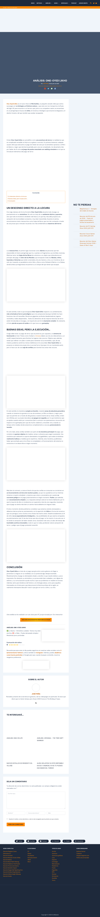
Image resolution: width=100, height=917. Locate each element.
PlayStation (31, 855)
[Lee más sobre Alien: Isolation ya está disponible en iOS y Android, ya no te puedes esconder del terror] (51, 752)
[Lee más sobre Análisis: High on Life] (21, 727)
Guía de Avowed (7, 855)
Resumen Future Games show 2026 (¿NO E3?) (87, 236)
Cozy (53, 857)
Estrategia (55, 861)
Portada (5, 7)
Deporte (54, 859)
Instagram (40, 653)
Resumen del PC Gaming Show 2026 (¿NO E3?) (88, 228)
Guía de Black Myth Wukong (11, 861)
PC (28, 851)
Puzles (57, 86)
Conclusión (12, 201)
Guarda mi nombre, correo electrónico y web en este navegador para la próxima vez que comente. (34, 818)
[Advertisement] (50, 20)
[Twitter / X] (36, 703)
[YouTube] (96, 3)
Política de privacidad (82, 857)
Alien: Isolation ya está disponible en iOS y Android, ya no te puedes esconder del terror (51, 765)
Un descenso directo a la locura (18, 196)
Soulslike (54, 878)
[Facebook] (55, 88)
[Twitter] (94, 3)
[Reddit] (45, 88)
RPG (53, 871)
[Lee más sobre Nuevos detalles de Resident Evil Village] (21, 752)
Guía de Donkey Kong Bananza (11, 871)
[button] (42, 3)
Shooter (54, 874)
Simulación (55, 876)
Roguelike (54, 869)
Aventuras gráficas (57, 855)
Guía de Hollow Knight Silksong (12, 874)
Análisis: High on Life (15, 738)
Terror (60, 86)
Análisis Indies (52, 86)
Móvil (29, 861)
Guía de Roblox (7, 859)
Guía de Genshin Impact (10, 867)
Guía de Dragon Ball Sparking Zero (13, 869)
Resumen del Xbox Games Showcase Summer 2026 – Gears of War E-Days (88, 244)
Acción (54, 851)
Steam (29, 853)
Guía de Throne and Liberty (11, 865)
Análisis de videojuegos (12, 7)
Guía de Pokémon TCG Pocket (11, 863)
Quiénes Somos (80, 851)
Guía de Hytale (7, 876)
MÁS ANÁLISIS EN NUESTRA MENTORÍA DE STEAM (36, 619)
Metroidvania (55, 863)
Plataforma (55, 865)
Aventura (54, 853)
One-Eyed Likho (12, 104)
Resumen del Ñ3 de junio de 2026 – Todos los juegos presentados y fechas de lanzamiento (88, 220)
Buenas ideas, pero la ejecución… (18, 198)
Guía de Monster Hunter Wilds (11, 857)
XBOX (29, 859)
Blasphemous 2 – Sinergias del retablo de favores (87, 211)
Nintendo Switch (32, 857)
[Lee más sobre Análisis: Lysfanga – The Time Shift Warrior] (51, 727)
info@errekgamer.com (82, 855)
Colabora (79, 853)
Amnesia (38, 336)
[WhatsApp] (51, 88)
